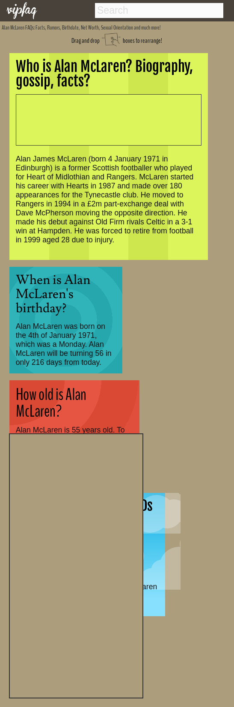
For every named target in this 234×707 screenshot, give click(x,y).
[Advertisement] (76, 564)
